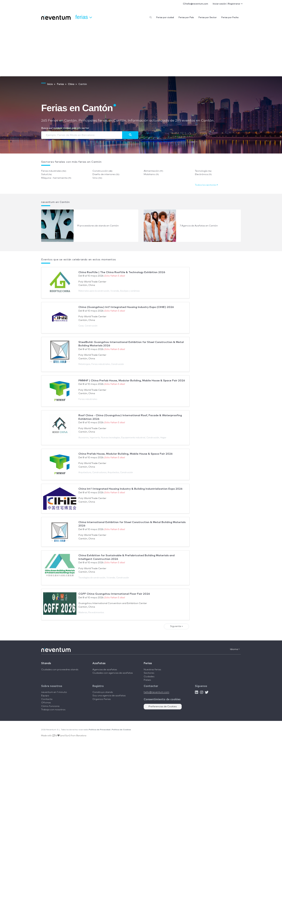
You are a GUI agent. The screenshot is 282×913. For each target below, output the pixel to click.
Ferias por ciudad (165, 17)
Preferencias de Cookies (163, 706)
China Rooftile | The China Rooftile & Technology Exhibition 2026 (121, 272)
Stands (46, 663)
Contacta (46, 699)
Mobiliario (151, 174)
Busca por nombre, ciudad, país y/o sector (65, 128)
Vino (97, 178)
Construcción (102, 171)
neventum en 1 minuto (54, 692)
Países (147, 680)
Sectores (149, 673)
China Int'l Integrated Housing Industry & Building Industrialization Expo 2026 (130, 488)
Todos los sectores (206, 185)
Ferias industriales (53, 171)
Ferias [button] (83, 17)
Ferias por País (186, 17)
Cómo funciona (50, 706)
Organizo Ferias (101, 699)
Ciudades (149, 676)
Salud (46, 174)
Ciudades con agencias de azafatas (112, 673)
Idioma (235, 649)
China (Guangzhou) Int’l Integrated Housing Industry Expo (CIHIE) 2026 (126, 307)
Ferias (148, 663)
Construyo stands (102, 692)
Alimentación (153, 171)
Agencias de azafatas (104, 669)
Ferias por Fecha (229, 17)
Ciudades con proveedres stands (59, 669)
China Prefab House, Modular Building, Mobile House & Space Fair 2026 (125, 453)
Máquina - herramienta (56, 178)
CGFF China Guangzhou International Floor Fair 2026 (114, 594)
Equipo (45, 695)
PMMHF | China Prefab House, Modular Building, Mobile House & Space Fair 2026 (131, 380)
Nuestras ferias (152, 669)
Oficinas (46, 702)
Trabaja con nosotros (53, 709)
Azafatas (98, 663)
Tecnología (203, 171)
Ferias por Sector (208, 17)
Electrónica (203, 174)
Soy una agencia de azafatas (109, 695)
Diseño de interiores (105, 174)
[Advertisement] (141, 49)
